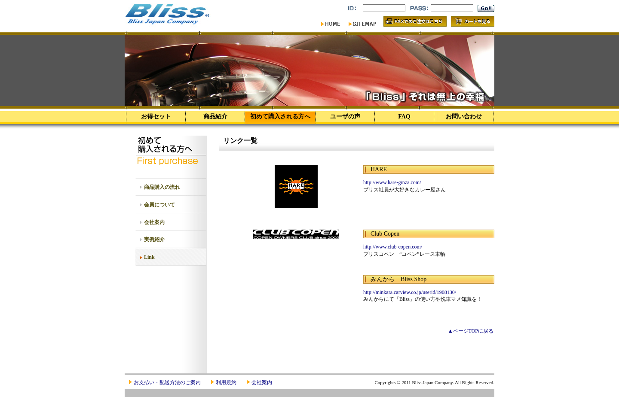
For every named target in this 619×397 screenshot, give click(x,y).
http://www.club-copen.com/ (392, 247)
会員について (159, 205)
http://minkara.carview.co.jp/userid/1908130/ (409, 292)
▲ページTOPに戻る (470, 331)
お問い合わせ (464, 116)
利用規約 (226, 382)
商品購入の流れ (162, 187)
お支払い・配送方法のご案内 (167, 382)
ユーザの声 (345, 116)
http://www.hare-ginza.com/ (392, 182)
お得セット (156, 116)
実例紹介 (154, 239)
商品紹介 (215, 116)
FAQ (404, 116)
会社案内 (154, 222)
